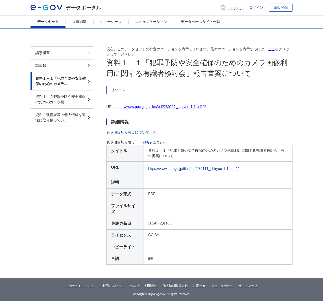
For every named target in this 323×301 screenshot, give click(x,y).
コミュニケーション (151, 22)
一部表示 (146, 142)
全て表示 (159, 142)
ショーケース (111, 22)
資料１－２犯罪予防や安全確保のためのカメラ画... (60, 99)
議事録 (40, 66)
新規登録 (280, 7)
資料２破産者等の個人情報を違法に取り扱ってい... (60, 117)
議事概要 (42, 53)
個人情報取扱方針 (175, 286)
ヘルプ (134, 286)
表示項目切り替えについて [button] (131, 132)
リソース (118, 90)
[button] (232, 8)
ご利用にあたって (111, 286)
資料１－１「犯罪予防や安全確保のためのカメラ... (60, 81)
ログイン (256, 7)
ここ (271, 49)
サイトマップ (247, 286)
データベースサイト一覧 (200, 22)
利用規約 (151, 286)
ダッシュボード (222, 286)
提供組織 (79, 22)
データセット (48, 22)
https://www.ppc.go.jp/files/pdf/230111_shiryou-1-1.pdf (159, 107)
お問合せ (199, 286)
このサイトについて (80, 286)
